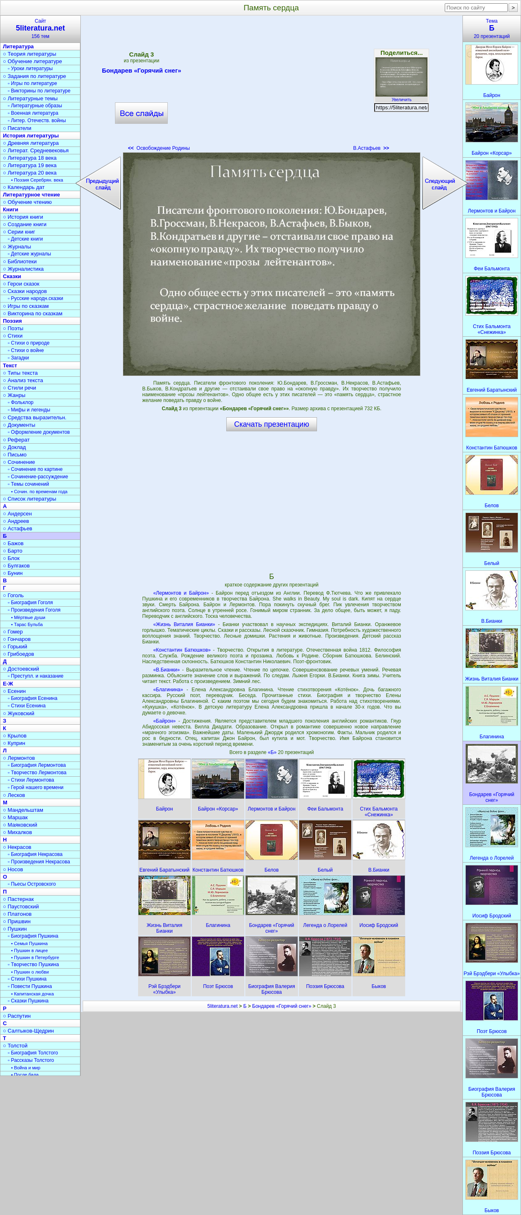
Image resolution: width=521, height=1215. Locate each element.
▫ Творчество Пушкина (33, 964)
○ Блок (11, 558)
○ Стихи (13, 336)
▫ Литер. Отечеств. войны (37, 120)
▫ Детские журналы (29, 254)
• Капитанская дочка (32, 993)
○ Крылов (14, 736)
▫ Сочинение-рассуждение (38, 477)
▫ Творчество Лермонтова (37, 772)
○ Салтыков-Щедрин (28, 1031)
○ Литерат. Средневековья (36, 150)
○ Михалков (17, 832)
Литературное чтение (31, 194)
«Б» (273, 752)
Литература (18, 46)
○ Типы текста (20, 373)
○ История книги (23, 217)
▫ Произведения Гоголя (34, 610)
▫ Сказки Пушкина (28, 1001)
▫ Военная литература (33, 113)
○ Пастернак (18, 899)
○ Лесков (14, 795)
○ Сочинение (19, 462)
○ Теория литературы (29, 54)
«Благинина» (168, 690)
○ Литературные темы (30, 98)
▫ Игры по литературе (32, 83)
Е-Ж (8, 684)
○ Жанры (14, 395)
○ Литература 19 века (29, 165)
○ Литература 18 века (29, 158)
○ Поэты (13, 328)
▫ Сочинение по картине (35, 469)
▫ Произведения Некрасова (39, 862)
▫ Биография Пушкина (33, 936)
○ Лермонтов (19, 758)
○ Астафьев (17, 528)
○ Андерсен (17, 514)
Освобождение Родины (159, 148)
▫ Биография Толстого (33, 1053)
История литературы (31, 135)
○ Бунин (13, 573)
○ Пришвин (17, 921)
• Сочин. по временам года (39, 491)
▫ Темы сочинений (28, 484)
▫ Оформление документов (39, 432)
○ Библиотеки (20, 261)
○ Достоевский (21, 669)
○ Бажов (13, 543)
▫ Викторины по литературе (39, 91)
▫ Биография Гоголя (30, 602)
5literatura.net (222, 1006)
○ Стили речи (19, 388)
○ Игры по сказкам (26, 306)
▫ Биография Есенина (32, 698)
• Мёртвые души (28, 617)
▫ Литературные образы (35, 106)
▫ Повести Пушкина (30, 986)
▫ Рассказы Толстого (31, 1060)
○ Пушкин (15, 929)
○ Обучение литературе (32, 61)
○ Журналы (17, 246)
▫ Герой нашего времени (35, 787)
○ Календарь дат (24, 187)
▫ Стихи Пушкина (27, 979)
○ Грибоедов (18, 654)
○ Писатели (17, 128)
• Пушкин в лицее (29, 950)
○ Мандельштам (23, 810)
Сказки (12, 276)
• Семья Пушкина (29, 943)
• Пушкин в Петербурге (35, 957)
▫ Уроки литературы (30, 68)
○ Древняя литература (31, 143)
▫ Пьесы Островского (32, 884)
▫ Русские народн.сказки (35, 298)
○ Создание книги (25, 224)
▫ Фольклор (20, 402)
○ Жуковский (18, 713)
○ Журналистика (23, 269)
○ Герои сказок (21, 284)
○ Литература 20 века (29, 173)
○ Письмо (15, 454)
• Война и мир (25, 1067)
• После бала (25, 1074)
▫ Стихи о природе (28, 343)
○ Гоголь (13, 595)
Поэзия (12, 321)
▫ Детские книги (25, 239)
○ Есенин (14, 691)
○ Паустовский (21, 906)
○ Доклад (14, 447)
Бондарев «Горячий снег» (141, 72)
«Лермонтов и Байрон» (181, 593)
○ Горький (15, 646)
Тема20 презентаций (492, 28)
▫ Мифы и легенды (29, 410)
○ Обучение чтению (27, 202)
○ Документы (19, 425)
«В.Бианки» (166, 670)
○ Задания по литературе (34, 76)
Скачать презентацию (271, 424)
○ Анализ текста (23, 380)
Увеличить (401, 97)
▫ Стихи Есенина (27, 706)
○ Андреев (16, 521)
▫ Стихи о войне (26, 350)
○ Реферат (16, 440)
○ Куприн (14, 743)
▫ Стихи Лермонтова (31, 780)
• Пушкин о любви (30, 971)
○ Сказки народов (25, 291)
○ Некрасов (17, 847)
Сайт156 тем (40, 28)
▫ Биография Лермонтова (37, 765)
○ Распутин (17, 1016)
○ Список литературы (29, 499)
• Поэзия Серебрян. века (37, 179)
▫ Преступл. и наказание (35, 676)
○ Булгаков (16, 566)
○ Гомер (13, 632)
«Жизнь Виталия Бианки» (184, 624)
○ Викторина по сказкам (32, 313)
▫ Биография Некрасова (35, 854)
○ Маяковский (20, 825)
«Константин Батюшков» (182, 650)
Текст (10, 365)
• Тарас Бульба (27, 624)
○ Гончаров (17, 639)
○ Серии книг (19, 232)
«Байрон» (164, 721)
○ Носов (13, 869)
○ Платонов (17, 914)
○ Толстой (15, 1045)
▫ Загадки (18, 358)
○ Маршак (15, 817)
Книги (10, 209)
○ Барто (12, 551)
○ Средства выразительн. (34, 417)
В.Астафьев (371, 148)
